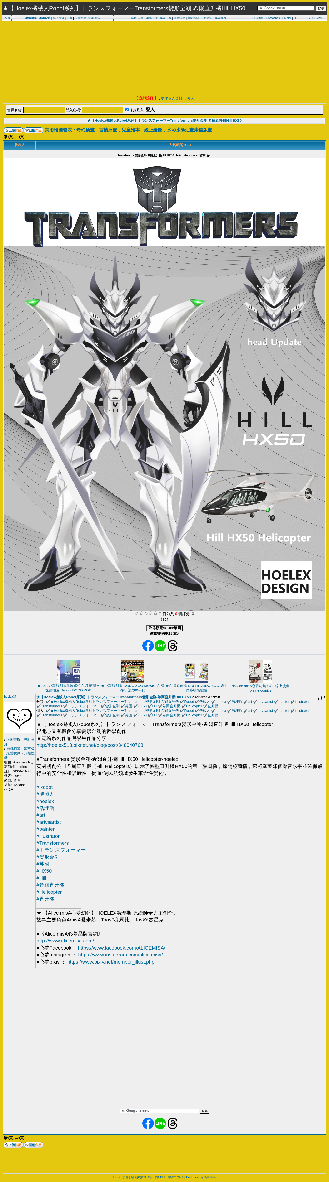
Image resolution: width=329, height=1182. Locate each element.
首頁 (7, 18)
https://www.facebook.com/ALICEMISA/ (121, 947)
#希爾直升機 (50, 885)
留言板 (29, 749)
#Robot (44, 787)
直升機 (213, 706)
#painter (45, 829)
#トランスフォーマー (61, 850)
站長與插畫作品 (142, 1177)
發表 (141, 18)
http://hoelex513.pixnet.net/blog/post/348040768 (89, 745)
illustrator (302, 702)
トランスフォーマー (84, 706)
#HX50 (44, 870)
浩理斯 (237, 702)
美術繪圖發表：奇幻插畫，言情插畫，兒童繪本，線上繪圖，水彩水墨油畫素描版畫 (128, 129)
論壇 (134, 18)
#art (40, 815)
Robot (189, 702)
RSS (116, 1177)
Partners (192, 1177)
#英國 (42, 864)
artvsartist (265, 702)
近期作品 (94, 18)
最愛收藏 (13, 753)
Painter (286, 18)
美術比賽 (165, 18)
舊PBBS (160, 1177)
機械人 (204, 702)
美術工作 (152, 18)
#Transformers (52, 843)
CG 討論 (257, 18)
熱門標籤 (58, 18)
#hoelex (45, 801)
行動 (312, 18)
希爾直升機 (171, 706)
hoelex (221, 702)
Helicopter (194, 706)
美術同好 (220, 18)
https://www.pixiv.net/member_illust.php (111, 962)
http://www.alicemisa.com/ (65, 940)
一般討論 (207, 18)
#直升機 (45, 899)
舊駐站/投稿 (175, 1177)
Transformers (51, 706)
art (250, 702)
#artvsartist (48, 822)
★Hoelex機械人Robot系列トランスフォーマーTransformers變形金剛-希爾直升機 (114, 702)
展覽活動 (179, 18)
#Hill (41, 878)
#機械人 (45, 794)
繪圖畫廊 (13, 740)
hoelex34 (10, 696)
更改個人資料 (171, 98)
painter (284, 702)
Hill (154, 706)
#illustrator (48, 836)
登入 (190, 98)
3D (295, 18)
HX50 (142, 706)
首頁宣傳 (80, 18)
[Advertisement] (164, 57)
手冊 (125, 1177)
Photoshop (273, 18)
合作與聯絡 (208, 1177)
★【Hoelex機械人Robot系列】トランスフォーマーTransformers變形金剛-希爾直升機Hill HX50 (164, 120)
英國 (128, 706)
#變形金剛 (47, 857)
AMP (320, 18)
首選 (69, 18)
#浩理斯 (45, 808)
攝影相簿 (13, 749)
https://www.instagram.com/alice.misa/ (120, 954)
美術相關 (193, 18)
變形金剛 (112, 706)
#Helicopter (49, 892)
